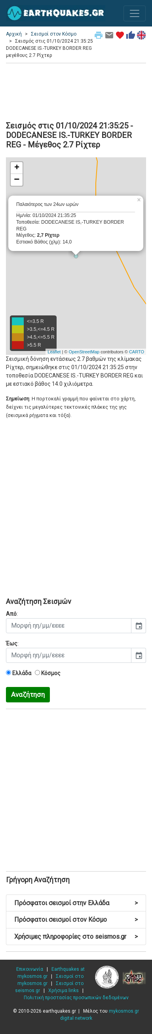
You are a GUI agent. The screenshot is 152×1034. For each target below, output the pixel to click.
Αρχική (14, 34)
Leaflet (54, 351)
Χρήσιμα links (63, 990)
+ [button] (16, 168)
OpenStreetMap (83, 351)
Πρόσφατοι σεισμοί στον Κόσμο (76, 919)
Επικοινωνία (29, 969)
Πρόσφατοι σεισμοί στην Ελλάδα (76, 903)
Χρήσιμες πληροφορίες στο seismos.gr (76, 936)
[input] (68, 625)
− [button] (16, 180)
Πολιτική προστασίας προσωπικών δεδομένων (76, 997)
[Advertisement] (76, 91)
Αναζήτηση (28, 694)
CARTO (136, 351)
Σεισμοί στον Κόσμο (53, 34)
